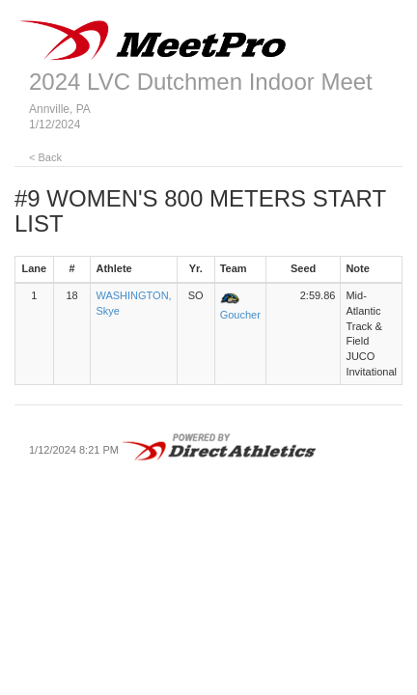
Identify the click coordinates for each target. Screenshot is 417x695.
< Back (45, 157)
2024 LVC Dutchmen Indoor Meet (201, 82)
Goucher (240, 314)
